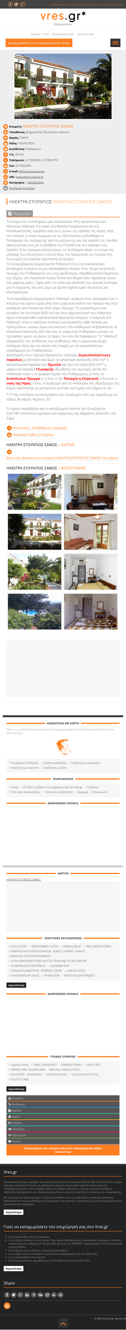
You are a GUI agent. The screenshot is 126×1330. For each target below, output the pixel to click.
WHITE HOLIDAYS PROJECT (79, 975)
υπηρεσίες (90, 4)
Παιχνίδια (16, 1129)
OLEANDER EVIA (59, 966)
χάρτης (118, 4)
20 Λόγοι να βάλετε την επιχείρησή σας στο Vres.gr (52, 787)
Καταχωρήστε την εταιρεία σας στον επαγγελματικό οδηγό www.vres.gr (63, 1150)
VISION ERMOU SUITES (45, 946)
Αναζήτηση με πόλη (54, 768)
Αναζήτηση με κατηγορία (85, 763)
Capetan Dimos (20, 1065)
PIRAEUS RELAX (72, 946)
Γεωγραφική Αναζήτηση (24, 763)
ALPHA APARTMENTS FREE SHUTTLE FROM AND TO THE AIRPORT (49, 961)
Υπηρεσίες (93, 787)
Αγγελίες (15, 1110)
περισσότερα (16, 985)
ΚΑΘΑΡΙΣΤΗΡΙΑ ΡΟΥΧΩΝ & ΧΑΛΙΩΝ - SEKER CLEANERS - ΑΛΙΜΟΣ (48, 951)
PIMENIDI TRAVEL (72, 1065)
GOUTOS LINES (20, 1079)
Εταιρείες (15, 1098)
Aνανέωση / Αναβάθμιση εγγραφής (40, 428)
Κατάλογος (16, 1104)
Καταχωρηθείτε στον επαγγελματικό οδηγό (39, 43)
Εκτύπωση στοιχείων (22, 188)
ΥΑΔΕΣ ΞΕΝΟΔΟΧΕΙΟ (45, 1065)
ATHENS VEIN (51, 975)
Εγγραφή (83, 792)
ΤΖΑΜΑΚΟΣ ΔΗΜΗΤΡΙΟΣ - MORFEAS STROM (36, 971)
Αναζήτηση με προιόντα (25, 768)
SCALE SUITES (19, 946)
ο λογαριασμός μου (60, 4)
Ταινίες (14, 1141)
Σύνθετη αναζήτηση (54, 763)
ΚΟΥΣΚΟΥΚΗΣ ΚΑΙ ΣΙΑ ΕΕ (25, 975)
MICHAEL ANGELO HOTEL (65, 1070)
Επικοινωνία (100, 792)
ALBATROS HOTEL (57, 1074)
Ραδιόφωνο (17, 1135)
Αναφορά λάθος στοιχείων (33, 435)
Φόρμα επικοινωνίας (32, 171)
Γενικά (14, 787)
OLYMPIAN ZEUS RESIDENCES (28, 966)
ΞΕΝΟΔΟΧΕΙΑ (35, 183)
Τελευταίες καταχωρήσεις (25, 792)
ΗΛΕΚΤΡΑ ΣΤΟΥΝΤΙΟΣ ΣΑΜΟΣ (23, 880)
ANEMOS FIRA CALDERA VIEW (28, 1070)
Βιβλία (14, 1117)
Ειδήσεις (15, 1123)
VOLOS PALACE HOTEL (85, 1074)
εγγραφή (78, 4)
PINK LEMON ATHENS (98, 946)
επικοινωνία (105, 4)
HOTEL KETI (93, 1065)
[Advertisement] (63, 669)
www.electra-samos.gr (30, 177)
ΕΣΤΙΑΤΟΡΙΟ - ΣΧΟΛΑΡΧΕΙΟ (26, 1074)
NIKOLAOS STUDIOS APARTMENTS (31, 956)
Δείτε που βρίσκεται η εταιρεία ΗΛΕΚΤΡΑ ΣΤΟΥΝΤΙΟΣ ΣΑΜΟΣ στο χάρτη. (62, 458)
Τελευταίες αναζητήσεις (59, 792)
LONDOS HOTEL (76, 971)
